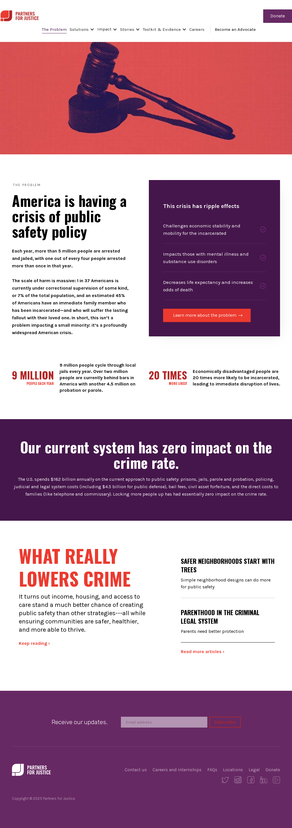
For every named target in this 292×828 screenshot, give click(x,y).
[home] (19, 15)
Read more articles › (202, 651)
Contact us (136, 769)
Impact (104, 29)
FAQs (212, 769)
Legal (254, 769)
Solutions (79, 29)
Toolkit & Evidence (162, 29)
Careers (196, 29)
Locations (233, 769)
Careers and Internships (177, 769)
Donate (277, 16)
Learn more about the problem (204, 315)
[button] (83, 29)
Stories (127, 29)
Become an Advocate (235, 29)
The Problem (54, 29)
